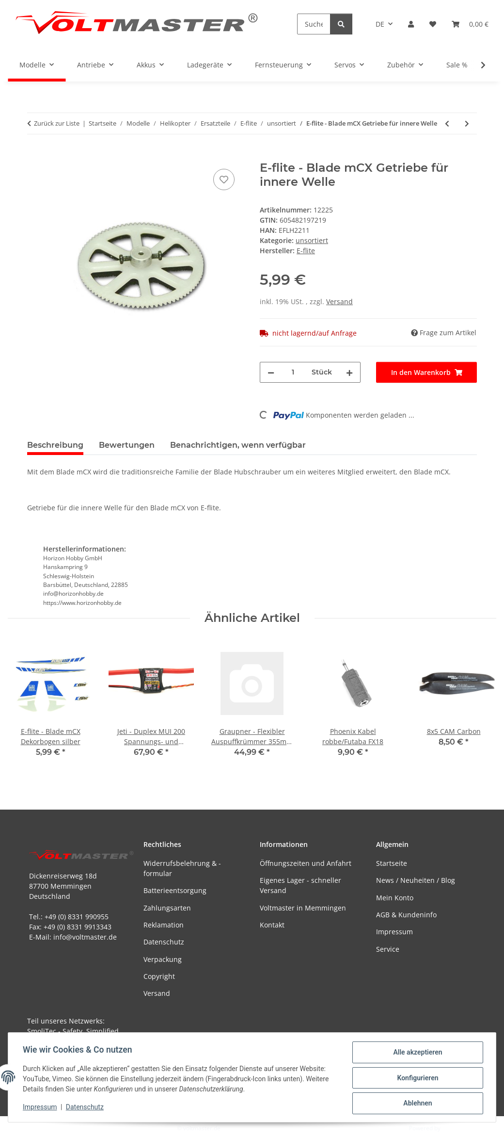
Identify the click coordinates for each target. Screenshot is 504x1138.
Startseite (391, 863)
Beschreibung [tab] (55, 445)
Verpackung (162, 959)
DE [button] (380, 24)
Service (387, 949)
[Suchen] (314, 24)
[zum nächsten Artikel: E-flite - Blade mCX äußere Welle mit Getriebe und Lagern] (467, 123)
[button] (411, 24)
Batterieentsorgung (174, 890)
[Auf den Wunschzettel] (224, 179)
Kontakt (272, 924)
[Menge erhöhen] (349, 372)
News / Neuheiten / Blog (415, 880)
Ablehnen (416, 1103)
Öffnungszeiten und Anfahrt (305, 863)
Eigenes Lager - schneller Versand (300, 885)
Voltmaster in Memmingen (303, 907)
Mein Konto (394, 897)
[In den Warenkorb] (35, 155)
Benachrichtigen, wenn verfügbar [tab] (238, 445)
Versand (339, 301)
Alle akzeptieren (416, 1053)
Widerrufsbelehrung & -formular (182, 868)
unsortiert (312, 240)
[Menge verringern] (271, 372)
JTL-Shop (453, 1128)
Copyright (159, 976)
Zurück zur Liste (56, 123)
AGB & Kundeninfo (406, 914)
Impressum (41, 1108)
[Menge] (293, 372)
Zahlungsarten (167, 907)
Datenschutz (86, 1108)
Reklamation (163, 924)
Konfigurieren (416, 1078)
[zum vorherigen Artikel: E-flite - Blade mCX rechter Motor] (447, 123)
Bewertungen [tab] (127, 445)
